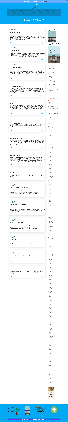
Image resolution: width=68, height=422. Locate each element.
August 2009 (50, 375)
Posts (26, 9)
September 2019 (50, 227)
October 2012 (50, 326)
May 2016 (49, 280)
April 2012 (49, 334)
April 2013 (49, 319)
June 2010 (49, 363)
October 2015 (50, 289)
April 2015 (49, 297)
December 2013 (50, 311)
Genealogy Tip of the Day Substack (39, 13)
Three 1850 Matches (51, 84)
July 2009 (49, 376)
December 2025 (50, 128)
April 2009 (49, 380)
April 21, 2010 (12, 195)
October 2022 (50, 178)
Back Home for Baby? (51, 75)
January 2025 (50, 142)
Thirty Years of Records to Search (52, 116)
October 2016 (50, 273)
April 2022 (49, 186)
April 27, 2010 (12, 88)
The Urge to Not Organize (51, 117)
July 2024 (49, 150)
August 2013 (50, 315)
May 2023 (49, 169)
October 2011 (50, 342)
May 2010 (49, 364)
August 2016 (50, 276)
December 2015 (50, 286)
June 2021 (49, 199)
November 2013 (50, 313)
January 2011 (50, 354)
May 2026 (49, 121)
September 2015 (50, 290)
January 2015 (50, 301)
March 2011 (49, 351)
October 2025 (50, 130)
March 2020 (49, 219)
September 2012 (50, 327)
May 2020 (49, 216)
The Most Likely (50, 79)
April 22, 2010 (12, 179)
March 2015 (49, 298)
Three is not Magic (50, 70)
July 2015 (49, 293)
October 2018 (50, 241)
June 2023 (49, 167)
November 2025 (50, 129)
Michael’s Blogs (53, 9)
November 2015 (50, 288)
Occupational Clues (50, 72)
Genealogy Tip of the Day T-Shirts (17, 13)
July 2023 (49, 166)
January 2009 (50, 384)
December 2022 (50, 175)
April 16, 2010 (12, 283)
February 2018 (50, 252)
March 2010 (49, 367)
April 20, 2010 (12, 213)
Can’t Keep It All (50, 105)
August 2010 (50, 360)
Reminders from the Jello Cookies (52, 109)
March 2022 (49, 187)
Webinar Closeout (28, 13)
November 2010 (50, 356)
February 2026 (50, 125)
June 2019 (49, 231)
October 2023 (50, 162)
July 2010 (49, 362)
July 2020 (49, 214)
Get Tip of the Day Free (19, 9)
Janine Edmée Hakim (51, 95)
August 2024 (50, 149)
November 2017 (50, 256)
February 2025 (50, 141)
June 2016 (49, 278)
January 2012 (50, 338)
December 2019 (50, 223)
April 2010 (49, 366)
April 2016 (49, 281)
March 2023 (49, 171)
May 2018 (49, 248)
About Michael (31, 9)
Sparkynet (47, 419)
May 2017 (49, 264)
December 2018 (50, 239)
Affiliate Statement (39, 11)
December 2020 (50, 207)
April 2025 (49, 138)
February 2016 (50, 284)
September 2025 (50, 132)
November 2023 (50, 161)
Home (13, 9)
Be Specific (49, 76)
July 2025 (49, 134)
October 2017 (50, 257)
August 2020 (50, 212)
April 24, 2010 (12, 143)
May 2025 (49, 137)
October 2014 (50, 305)
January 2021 (50, 206)
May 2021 (49, 200)
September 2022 (50, 179)
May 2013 (49, 318)
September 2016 (50, 274)
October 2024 (50, 146)
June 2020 (49, 215)
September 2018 (50, 243)
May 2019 (49, 232)
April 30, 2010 (12, 31)
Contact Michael (31, 11)
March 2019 (49, 235)
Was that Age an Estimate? (52, 67)
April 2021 (49, 202)
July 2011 (49, 346)
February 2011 (50, 352)
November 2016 (50, 272)
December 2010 (50, 355)
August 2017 (50, 260)
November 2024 (50, 145)
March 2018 (49, 251)
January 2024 (50, 158)
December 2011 (50, 339)
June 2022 (49, 183)
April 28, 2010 (12, 68)
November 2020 (50, 208)
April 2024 (49, 154)
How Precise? (50, 71)
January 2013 (50, 322)
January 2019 (50, 237)
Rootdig (50, 102)
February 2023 (50, 173)
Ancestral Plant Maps (51, 74)
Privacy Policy (24, 11)
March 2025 (49, 140)
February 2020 (50, 220)
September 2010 (50, 359)
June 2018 (49, 247)
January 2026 (50, 126)
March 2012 (49, 335)
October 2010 (50, 358)
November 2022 (50, 177)
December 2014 (50, 302)
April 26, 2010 (12, 106)
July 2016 (49, 277)
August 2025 (50, 133)
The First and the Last (51, 83)
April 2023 (49, 170)
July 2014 (49, 309)
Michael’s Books (38, 9)
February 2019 (50, 236)
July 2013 (49, 317)
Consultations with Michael (51, 13)
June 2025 (49, 136)
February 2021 (50, 204)
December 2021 (50, 191)
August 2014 (50, 307)
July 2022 (49, 182)
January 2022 (50, 190)
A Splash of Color (50, 68)
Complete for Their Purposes (52, 80)
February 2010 (50, 368)
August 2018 (50, 244)
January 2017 (50, 269)
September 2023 (50, 163)
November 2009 (50, 371)
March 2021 (49, 203)
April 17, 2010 (12, 250)
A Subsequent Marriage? (51, 87)
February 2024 (50, 157)
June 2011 (49, 347)
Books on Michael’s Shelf (16, 11)
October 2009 (50, 372)
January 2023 (50, 174)
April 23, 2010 (12, 161)
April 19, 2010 (12, 232)
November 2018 (50, 240)
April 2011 (49, 350)
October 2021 (50, 194)
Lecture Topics (46, 11)
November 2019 (50, 224)
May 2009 (49, 379)
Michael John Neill (13, 30)
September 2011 (50, 343)
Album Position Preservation (55, 100)
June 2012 (49, 331)
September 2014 (50, 306)
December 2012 (50, 323)
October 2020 (50, 210)
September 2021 (50, 195)
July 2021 (49, 198)
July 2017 (49, 261)
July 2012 (49, 330)
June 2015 (49, 294)
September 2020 (50, 211)
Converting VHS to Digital (51, 106)
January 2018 (50, 253)
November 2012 (50, 325)
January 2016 (50, 285)
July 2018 (49, 245)
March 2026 (49, 124)
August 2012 (50, 329)
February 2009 (50, 383)
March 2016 (49, 282)
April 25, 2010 (12, 125)
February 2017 (50, 268)
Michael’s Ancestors (45, 9)
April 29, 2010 (12, 50)
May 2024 (49, 153)
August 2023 (50, 165)
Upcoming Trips (53, 11)
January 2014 (50, 310)
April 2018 (49, 249)
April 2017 (49, 265)
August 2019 (50, 228)
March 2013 (49, 321)
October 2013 (50, 314)
